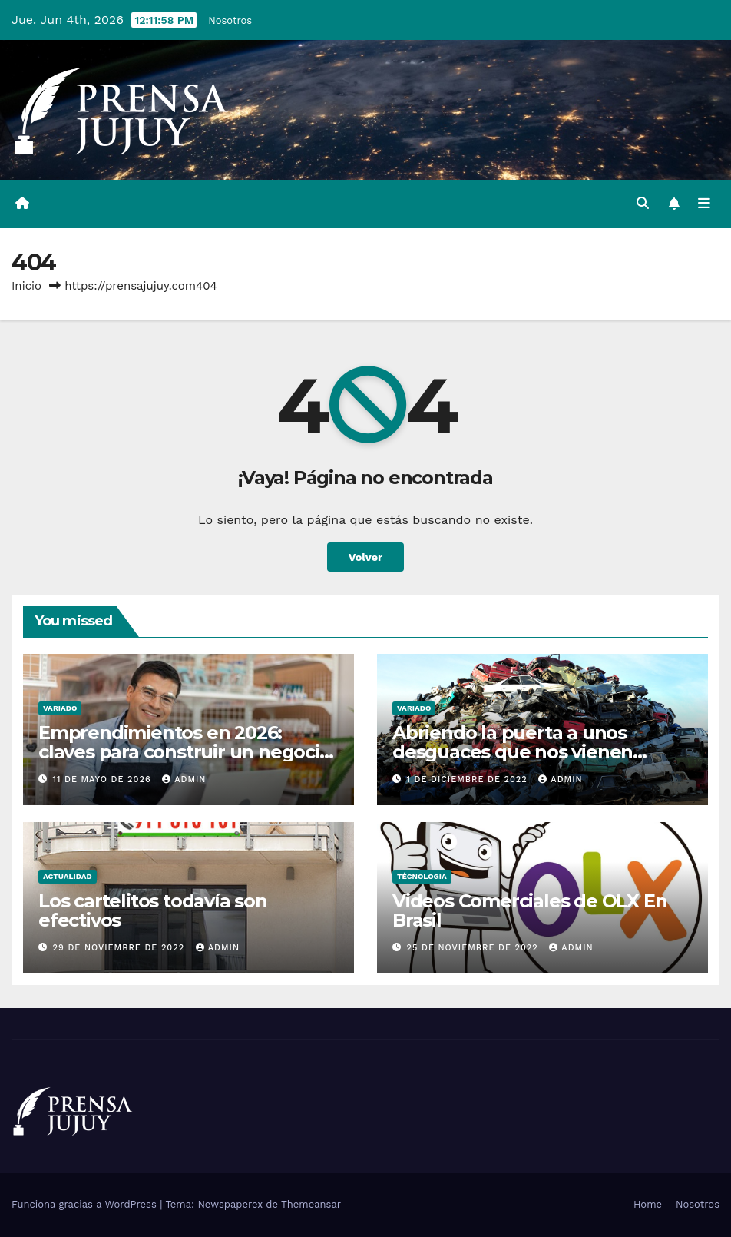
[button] (643, 203)
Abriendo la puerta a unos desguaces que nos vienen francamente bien (512, 751)
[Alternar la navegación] (704, 204)
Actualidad (67, 876)
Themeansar (311, 1204)
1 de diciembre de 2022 (469, 779)
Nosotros (230, 20)
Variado (60, 708)
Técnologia (422, 876)
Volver (366, 557)
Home (647, 1204)
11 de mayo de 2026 (104, 779)
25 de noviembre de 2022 (474, 948)
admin (184, 779)
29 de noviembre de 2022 (120, 948)
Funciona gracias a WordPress (86, 1204)
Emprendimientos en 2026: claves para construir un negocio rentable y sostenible (184, 751)
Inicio (26, 286)
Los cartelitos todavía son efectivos (152, 910)
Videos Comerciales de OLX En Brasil (529, 910)
